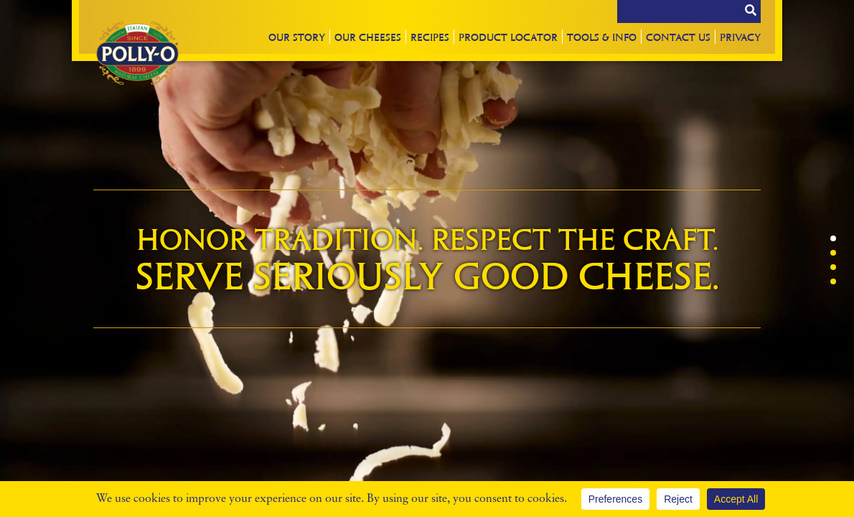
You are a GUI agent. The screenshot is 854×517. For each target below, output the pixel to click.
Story (296, 36)
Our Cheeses (367, 36)
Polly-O (137, 53)
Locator (508, 36)
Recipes (429, 36)
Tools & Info (602, 36)
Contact (678, 36)
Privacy (740, 36)
